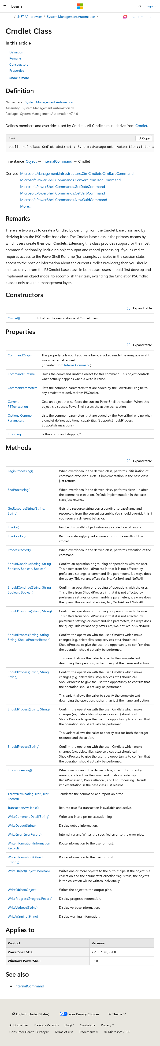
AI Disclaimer (18, 1025)
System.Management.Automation (71, 16)
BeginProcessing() (20, 471)
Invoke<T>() (17, 536)
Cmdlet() (14, 318)
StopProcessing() (20, 770)
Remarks (15, 58)
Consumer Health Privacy (27, 1032)
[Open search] (140, 6)
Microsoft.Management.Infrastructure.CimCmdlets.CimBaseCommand (77, 173)
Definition (16, 52)
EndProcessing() (19, 489)
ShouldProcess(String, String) (29, 709)
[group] (80, 147)
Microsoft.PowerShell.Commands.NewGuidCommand (63, 199)
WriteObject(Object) (22, 889)
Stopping (14, 434)
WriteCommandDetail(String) (28, 816)
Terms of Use (64, 1032)
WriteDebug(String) (22, 825)
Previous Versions (46, 1025)
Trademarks (87, 1032)
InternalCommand (57, 161)
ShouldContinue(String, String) (30, 611)
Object (31, 161)
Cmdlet (141, 125)
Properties (16, 70)
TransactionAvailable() (23, 807)
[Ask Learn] (125, 17)
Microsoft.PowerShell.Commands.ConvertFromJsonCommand (70, 179)
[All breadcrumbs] (10, 17)
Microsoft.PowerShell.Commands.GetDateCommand (62, 186)
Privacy (106, 1025)
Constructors (18, 64)
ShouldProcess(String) (23, 746)
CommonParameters (22, 387)
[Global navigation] (4, 6)
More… (26, 206)
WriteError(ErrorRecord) (24, 834)
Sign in (151, 6)
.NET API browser (29, 16)
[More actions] (150, 17)
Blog (67, 1025)
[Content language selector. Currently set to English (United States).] (30, 1014)
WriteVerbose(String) (22, 907)
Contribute (87, 1025)
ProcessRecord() (19, 550)
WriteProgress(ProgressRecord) (30, 898)
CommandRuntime (21, 374)
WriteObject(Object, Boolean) (29, 871)
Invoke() (13, 527)
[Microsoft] (80, 6)
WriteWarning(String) (23, 916)
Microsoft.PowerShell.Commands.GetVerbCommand (62, 193)
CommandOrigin (20, 355)
